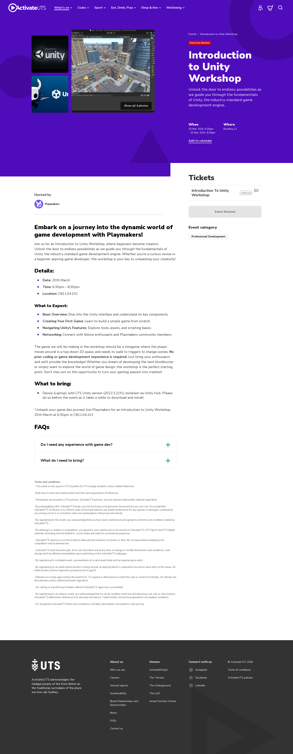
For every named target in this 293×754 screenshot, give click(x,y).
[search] (280, 7)
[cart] (270, 7)
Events (193, 34)
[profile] (260, 7)
